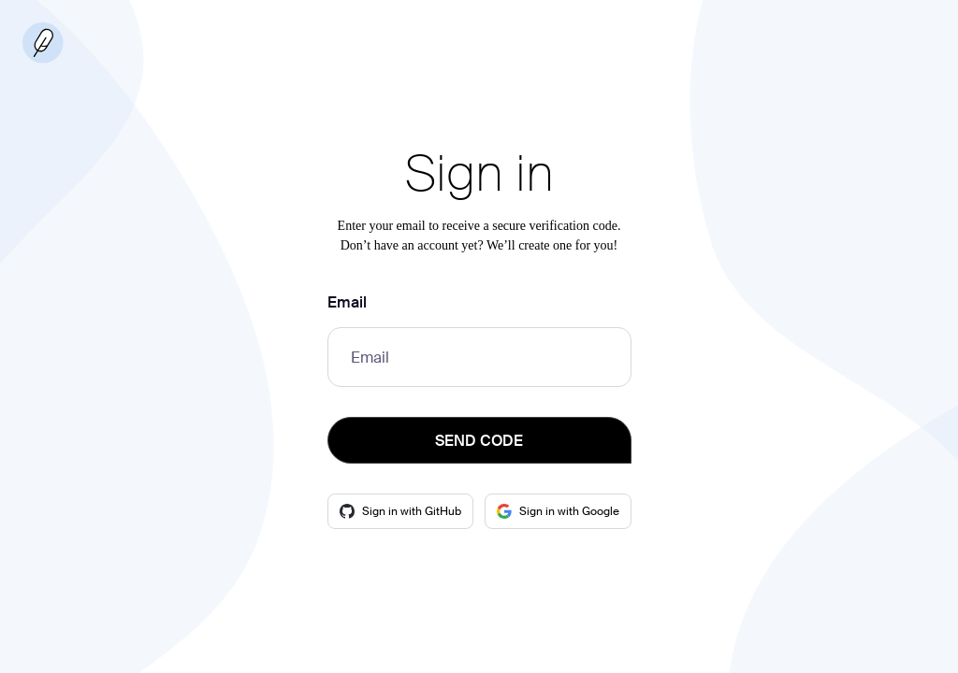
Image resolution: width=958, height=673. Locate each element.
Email (347, 302)
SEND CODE (479, 441)
